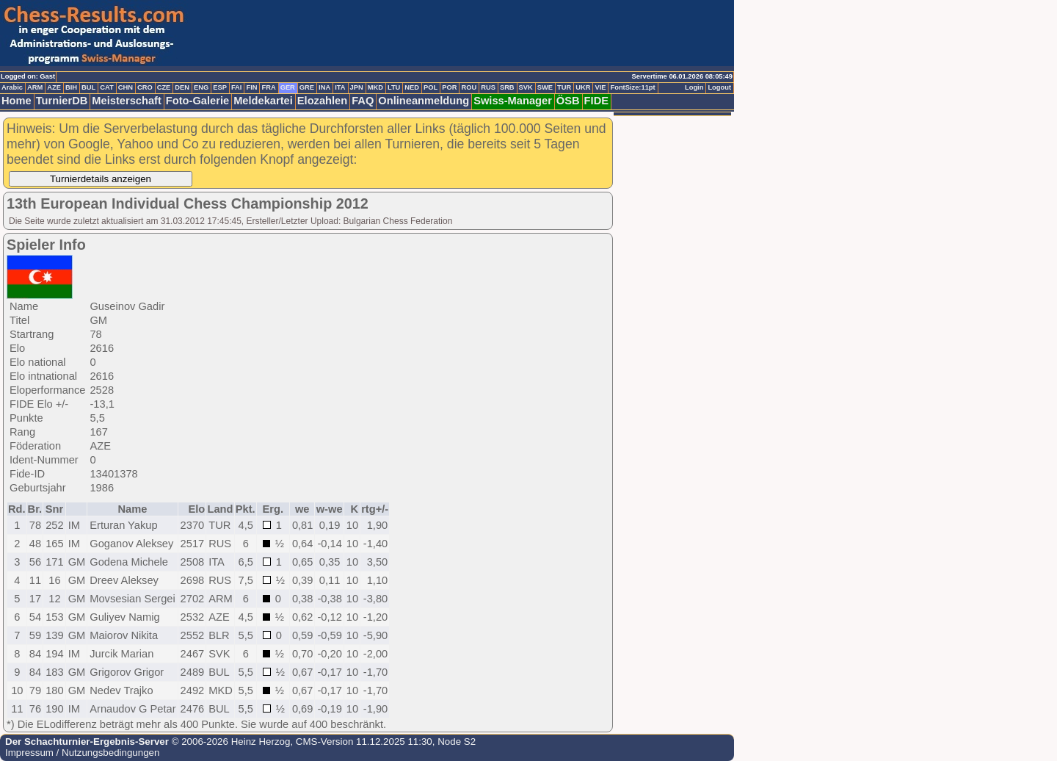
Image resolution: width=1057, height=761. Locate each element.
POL (430, 87)
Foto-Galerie (197, 101)
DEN (182, 87)
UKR (582, 87)
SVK (526, 87)
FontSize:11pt (632, 87)
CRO (145, 87)
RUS (488, 87)
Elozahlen (322, 101)
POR (449, 87)
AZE (54, 87)
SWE (545, 87)
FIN (251, 87)
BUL (88, 87)
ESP (220, 87)
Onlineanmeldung (423, 101)
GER (287, 87)
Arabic (12, 87)
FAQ (363, 101)
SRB (507, 87)
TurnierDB (62, 101)
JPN (356, 87)
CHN (125, 87)
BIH (71, 87)
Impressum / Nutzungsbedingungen (82, 752)
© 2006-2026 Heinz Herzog (229, 741)
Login (694, 87)
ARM (35, 87)
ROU (468, 87)
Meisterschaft (126, 101)
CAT (106, 87)
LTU (394, 87)
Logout (719, 87)
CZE (164, 87)
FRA (268, 87)
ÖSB (568, 101)
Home (16, 101)
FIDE (596, 101)
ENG (201, 87)
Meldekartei (263, 101)
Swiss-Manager (512, 101)
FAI (236, 87)
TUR (564, 87)
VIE (600, 87)
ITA (340, 87)
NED (411, 87)
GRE (306, 87)
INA (324, 87)
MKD (375, 87)
